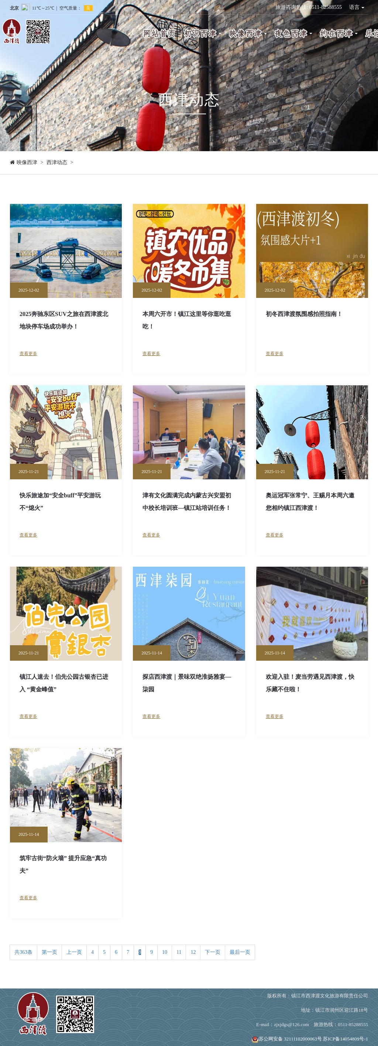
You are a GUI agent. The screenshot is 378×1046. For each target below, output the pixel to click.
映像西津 (27, 162)
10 (164, 952)
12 (193, 952)
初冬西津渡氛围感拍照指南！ (304, 314)
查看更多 (28, 353)
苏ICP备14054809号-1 (345, 1039)
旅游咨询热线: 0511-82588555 (308, 7)
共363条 (23, 952)
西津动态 (57, 162)
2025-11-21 (28, 471)
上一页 (74, 952)
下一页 (212, 952)
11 (178, 952)
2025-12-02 (28, 290)
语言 (357, 7)
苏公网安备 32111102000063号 (286, 1039)
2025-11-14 (151, 653)
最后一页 (240, 952)
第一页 (49, 952)
